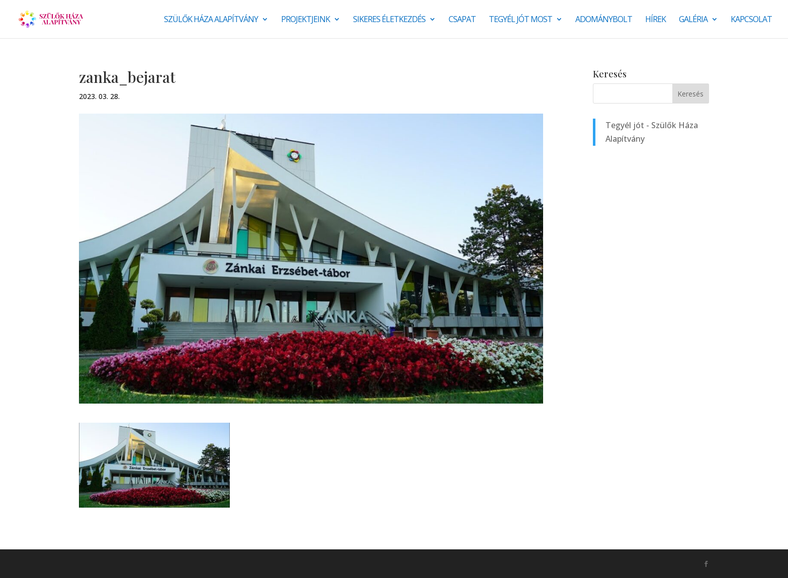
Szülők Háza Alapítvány (211, 20)
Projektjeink (305, 20)
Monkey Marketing (133, 563)
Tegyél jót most (520, 20)
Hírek (655, 20)
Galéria (693, 20)
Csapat (462, 20)
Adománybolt (603, 20)
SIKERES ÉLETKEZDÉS (389, 20)
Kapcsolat (751, 20)
